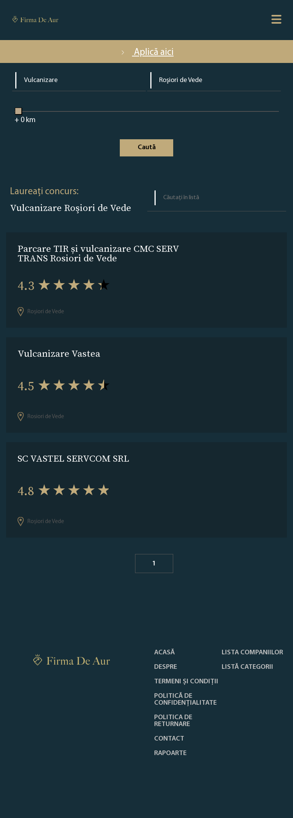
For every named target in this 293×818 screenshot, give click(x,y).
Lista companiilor (252, 652)
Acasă (164, 652)
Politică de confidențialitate (185, 700)
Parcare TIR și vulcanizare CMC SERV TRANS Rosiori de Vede (98, 253)
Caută (147, 147)
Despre (165, 667)
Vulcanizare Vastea (59, 353)
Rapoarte (170, 753)
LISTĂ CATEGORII (247, 667)
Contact (169, 739)
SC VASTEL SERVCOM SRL (73, 458)
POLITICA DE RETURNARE (173, 721)
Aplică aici (146, 52)
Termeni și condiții (186, 681)
